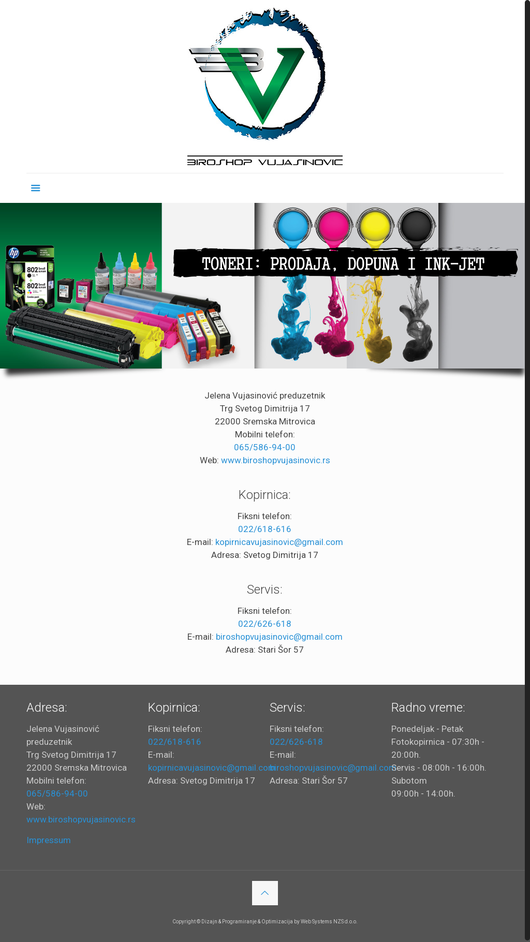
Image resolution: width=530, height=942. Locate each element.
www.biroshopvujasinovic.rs (275, 458)
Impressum (48, 838)
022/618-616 (264, 527)
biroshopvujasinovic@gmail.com (279, 635)
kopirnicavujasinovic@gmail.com (279, 540)
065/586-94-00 (265, 445)
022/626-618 (264, 622)
